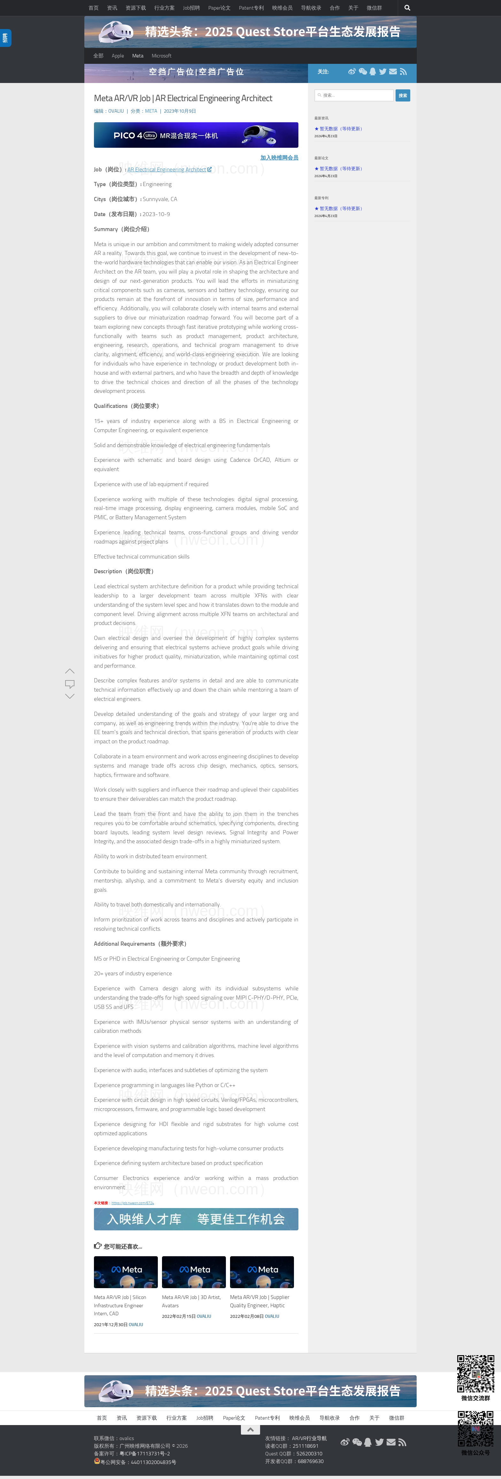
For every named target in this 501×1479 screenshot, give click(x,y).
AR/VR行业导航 (309, 1441)
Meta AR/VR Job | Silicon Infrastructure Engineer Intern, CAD (121, 1308)
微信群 (374, 8)
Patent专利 (251, 8)
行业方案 (164, 8)
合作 (335, 8)
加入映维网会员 (278, 160)
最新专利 (321, 201)
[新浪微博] (352, 75)
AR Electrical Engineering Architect (171, 172)
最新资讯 (321, 121)
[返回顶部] (250, 1433)
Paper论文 (219, 8)
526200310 (309, 1457)
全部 (98, 56)
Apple (118, 56)
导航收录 (311, 8)
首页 (94, 8)
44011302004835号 (153, 1465)
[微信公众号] (362, 75)
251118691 (306, 1449)
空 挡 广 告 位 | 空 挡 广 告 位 (196, 74)
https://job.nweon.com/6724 (133, 1206)
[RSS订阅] (403, 75)
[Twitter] (383, 75)
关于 (353, 8)
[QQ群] (372, 75)
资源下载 (136, 8)
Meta (137, 56)
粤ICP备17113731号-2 (144, 1457)
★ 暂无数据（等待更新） (339, 131)
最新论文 (321, 161)
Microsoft (162, 56)
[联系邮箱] (393, 75)
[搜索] (407, 8)
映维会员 (282, 8)
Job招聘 (191, 8)
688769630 (311, 1464)
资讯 (112, 8)
